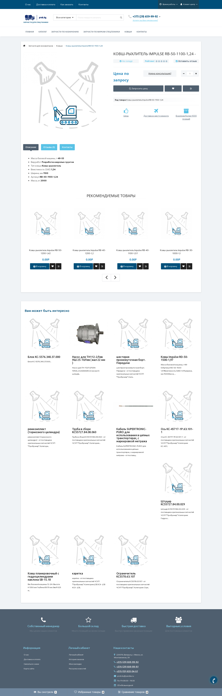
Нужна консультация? (159, 73)
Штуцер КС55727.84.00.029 (173, 503)
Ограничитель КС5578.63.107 (126, 575)
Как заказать (67, 4)
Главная (29, 31)
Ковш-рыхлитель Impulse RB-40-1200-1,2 (89, 252)
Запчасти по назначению (65, 31)
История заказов (76, 659)
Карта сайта (29, 668)
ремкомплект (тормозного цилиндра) (44, 430)
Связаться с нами (31, 664)
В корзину (39, 266)
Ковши (128, 31)
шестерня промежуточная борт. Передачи (131, 360)
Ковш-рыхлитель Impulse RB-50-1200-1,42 (45, 252)
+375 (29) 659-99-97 (126, 666)
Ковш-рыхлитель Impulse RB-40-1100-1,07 (132, 252)
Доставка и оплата (45, 4)
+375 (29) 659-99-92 (126, 662)
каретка (77, 573)
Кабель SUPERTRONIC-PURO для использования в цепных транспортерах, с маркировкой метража (133, 435)
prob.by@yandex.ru (124, 676)
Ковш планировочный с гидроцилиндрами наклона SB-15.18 (43, 576)
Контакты (83, 4)
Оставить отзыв (187, 61)
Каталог (43, 31)
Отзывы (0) (49, 147)
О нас (28, 4)
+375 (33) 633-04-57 (126, 671)
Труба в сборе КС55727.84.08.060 (84, 430)
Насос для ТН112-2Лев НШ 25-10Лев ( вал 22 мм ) (88, 360)
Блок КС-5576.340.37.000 (44, 356)
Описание (30, 147)
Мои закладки (75, 664)
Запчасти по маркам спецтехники (101, 31)
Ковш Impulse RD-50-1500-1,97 (174, 358)
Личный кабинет (76, 655)
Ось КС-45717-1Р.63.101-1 (177, 430)
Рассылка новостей (77, 668)
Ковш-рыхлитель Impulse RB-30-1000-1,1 (176, 252)
